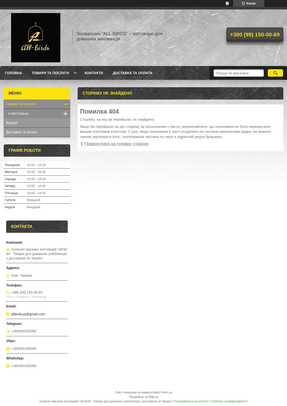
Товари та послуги (50, 73)
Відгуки (12, 123)
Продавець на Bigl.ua (143, 397)
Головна (13, 73)
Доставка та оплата (132, 73)
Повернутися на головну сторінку (116, 143)
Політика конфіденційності (229, 401)
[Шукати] (275, 73)
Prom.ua (166, 392)
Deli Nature (19, 114)
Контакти (93, 73)
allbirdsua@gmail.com (28, 314)
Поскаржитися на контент (191, 401)
